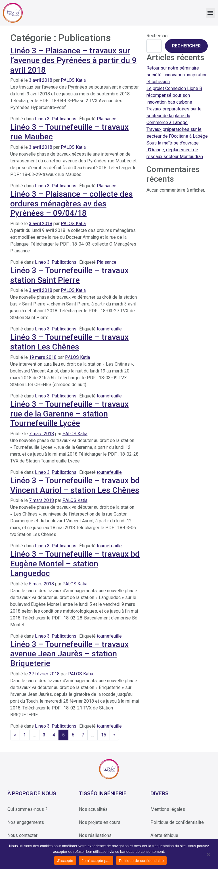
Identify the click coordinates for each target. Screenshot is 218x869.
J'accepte (65, 860)
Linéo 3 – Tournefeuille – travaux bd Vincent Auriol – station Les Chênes (75, 485)
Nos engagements (25, 822)
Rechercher (157, 35)
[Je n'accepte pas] (208, 854)
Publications (64, 119)
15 (103, 735)
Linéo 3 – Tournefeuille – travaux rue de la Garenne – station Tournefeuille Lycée (69, 413)
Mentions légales (167, 809)
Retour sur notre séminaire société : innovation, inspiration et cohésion (176, 74)
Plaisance (106, 119)
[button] (210, 13)
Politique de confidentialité (177, 822)
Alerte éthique (164, 835)
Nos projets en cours (99, 822)
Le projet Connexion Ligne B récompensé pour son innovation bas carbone (174, 95)
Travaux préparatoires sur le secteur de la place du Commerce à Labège (174, 115)
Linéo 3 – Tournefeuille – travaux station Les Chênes (69, 341)
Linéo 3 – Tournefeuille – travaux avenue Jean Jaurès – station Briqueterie (69, 654)
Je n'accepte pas (96, 860)
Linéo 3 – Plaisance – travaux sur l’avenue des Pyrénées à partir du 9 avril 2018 (73, 60)
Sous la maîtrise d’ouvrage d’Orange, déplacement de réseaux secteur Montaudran (174, 149)
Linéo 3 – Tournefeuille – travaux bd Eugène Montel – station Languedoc (75, 563)
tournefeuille (109, 329)
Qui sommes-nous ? (27, 809)
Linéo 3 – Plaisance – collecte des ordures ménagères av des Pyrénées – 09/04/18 (71, 203)
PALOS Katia (73, 80)
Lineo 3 (42, 119)
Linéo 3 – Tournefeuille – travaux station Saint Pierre (69, 275)
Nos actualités (93, 809)
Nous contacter (22, 835)
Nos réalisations (95, 835)
